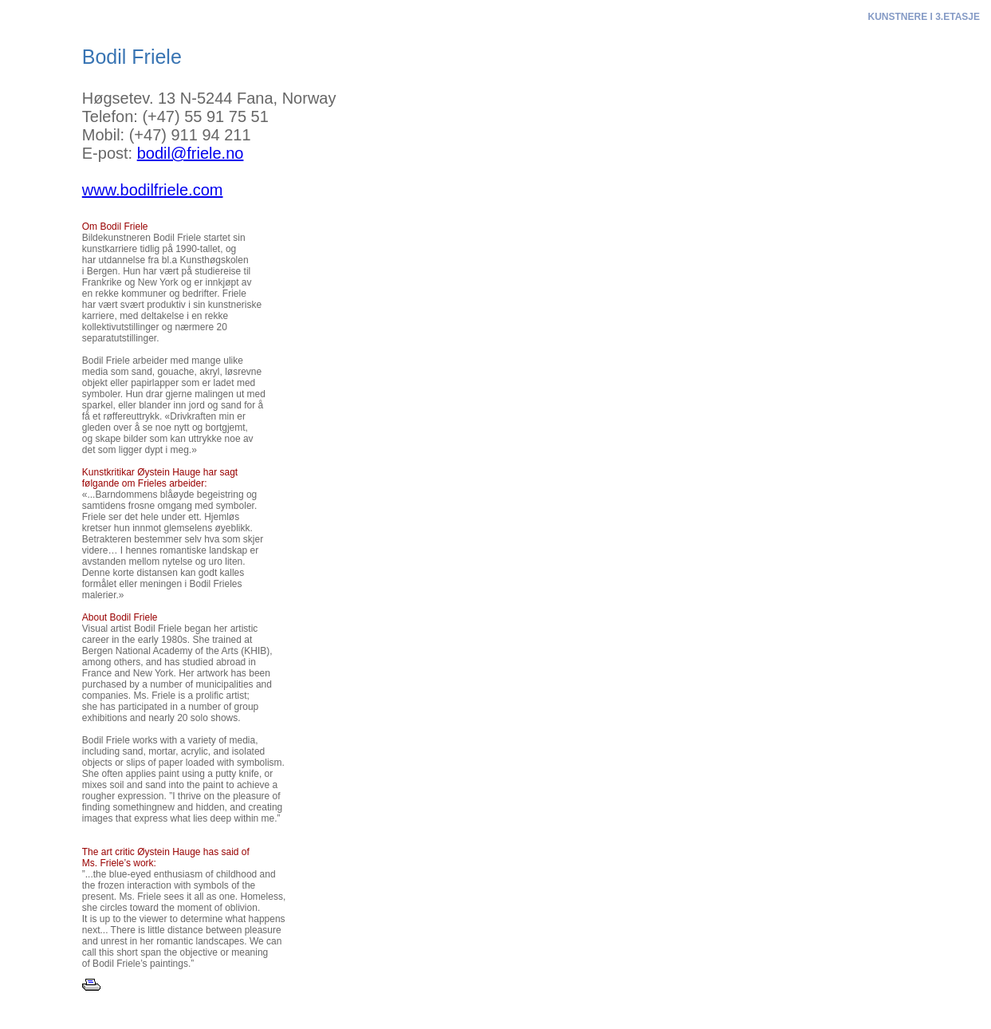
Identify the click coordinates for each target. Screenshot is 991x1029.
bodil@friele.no (190, 153)
